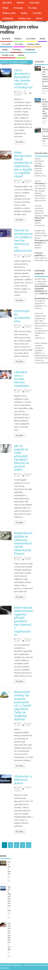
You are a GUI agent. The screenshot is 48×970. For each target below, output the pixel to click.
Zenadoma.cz (40, 333)
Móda (5, 7)
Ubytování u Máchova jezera (23, 779)
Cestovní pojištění (38, 254)
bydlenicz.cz (39, 353)
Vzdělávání (8, 18)
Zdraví (39, 18)
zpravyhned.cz (41, 298)
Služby (24, 13)
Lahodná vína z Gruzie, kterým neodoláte (21, 379)
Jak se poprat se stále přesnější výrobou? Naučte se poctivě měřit (21, 458)
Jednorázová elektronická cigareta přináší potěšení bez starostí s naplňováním (23, 621)
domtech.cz (39, 360)
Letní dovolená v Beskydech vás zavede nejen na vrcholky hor (23, 78)
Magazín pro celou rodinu (19, 29)
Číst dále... (20, 142)
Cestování (34, 2)
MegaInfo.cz (39, 306)
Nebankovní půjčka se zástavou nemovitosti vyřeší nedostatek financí (23, 543)
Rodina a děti (9, 13)
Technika (36, 13)
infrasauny (39, 183)
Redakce (23, 62)
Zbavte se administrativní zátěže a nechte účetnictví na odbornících (23, 240)
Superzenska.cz (41, 326)
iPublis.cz (43, 293)
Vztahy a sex (24, 18)
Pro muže (18, 7)
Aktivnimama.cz (41, 323)
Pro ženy (32, 7)
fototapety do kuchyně (41, 241)
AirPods (38, 166)
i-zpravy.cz (41, 307)
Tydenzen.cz (39, 338)
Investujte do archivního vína (22, 316)
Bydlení (20, 2)
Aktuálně (7, 2)
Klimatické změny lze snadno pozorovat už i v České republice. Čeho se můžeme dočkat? (22, 705)
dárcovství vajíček (39, 219)
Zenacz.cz (38, 328)
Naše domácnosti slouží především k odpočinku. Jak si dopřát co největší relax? (23, 164)
